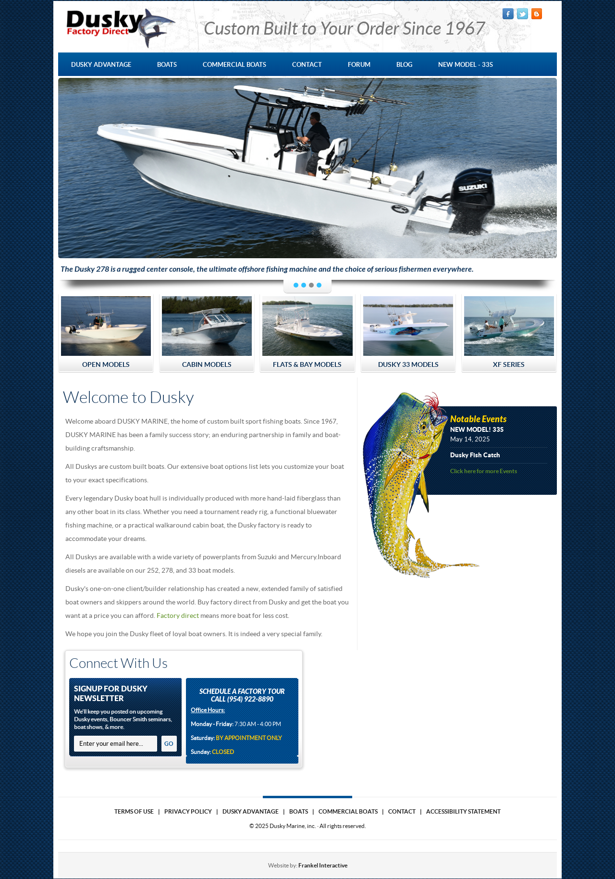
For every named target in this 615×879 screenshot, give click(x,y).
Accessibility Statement (463, 811)
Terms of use (134, 811)
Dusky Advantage (250, 811)
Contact (402, 811)
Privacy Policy (188, 811)
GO (168, 744)
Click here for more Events (483, 471)
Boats (298, 811)
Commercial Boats (348, 811)
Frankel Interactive (322, 865)
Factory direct (178, 615)
